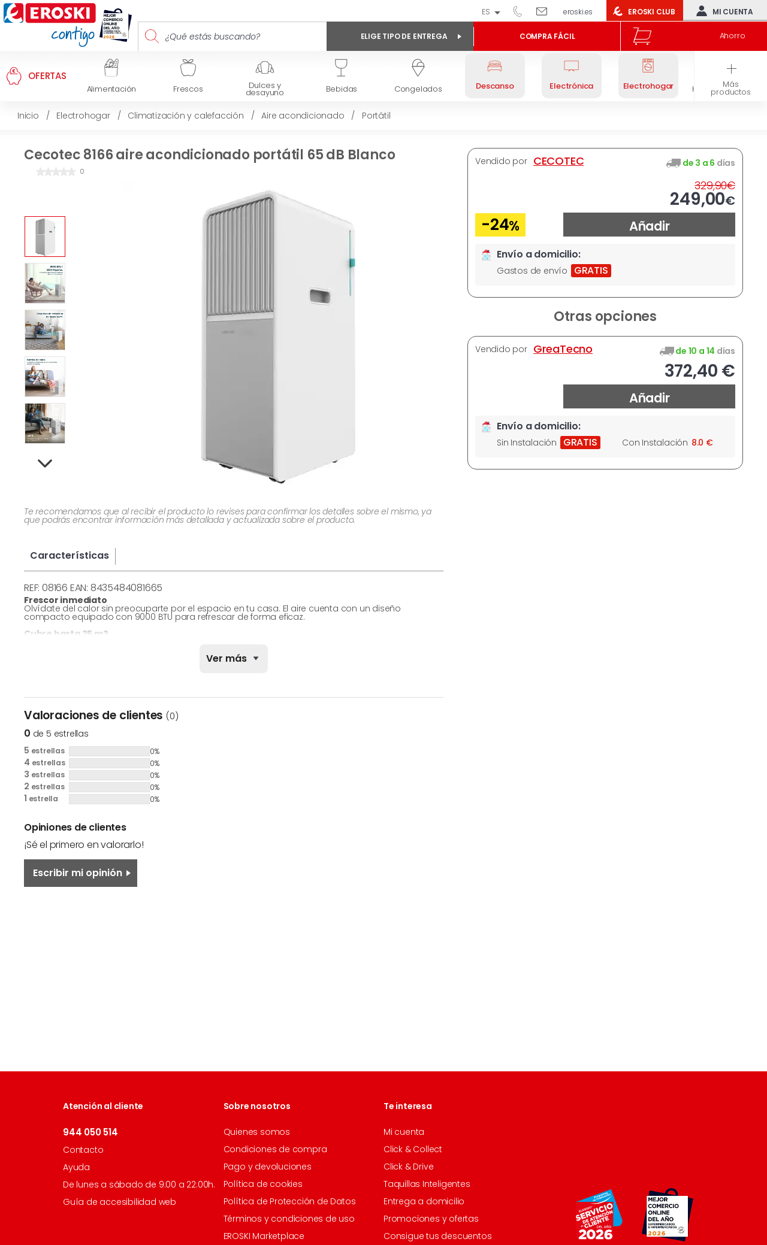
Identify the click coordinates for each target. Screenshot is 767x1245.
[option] (45, 236)
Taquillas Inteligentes (427, 1184)
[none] (234, 658)
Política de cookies (263, 1184)
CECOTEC (558, 161)
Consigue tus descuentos (437, 1236)
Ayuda (76, 1167)
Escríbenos (546, 11)
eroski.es (578, 12)
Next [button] (45, 463)
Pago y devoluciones (268, 1167)
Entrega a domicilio (424, 1201)
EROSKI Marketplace (264, 1236)
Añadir (649, 226)
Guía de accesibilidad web (119, 1202)
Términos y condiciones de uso (289, 1219)
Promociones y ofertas (431, 1219)
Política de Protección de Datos (290, 1201)
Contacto (83, 1150)
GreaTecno (563, 349)
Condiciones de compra (275, 1149)
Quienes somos (257, 1132)
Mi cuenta (722, 11)
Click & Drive (408, 1167)
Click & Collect (413, 1149)
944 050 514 (522, 11)
